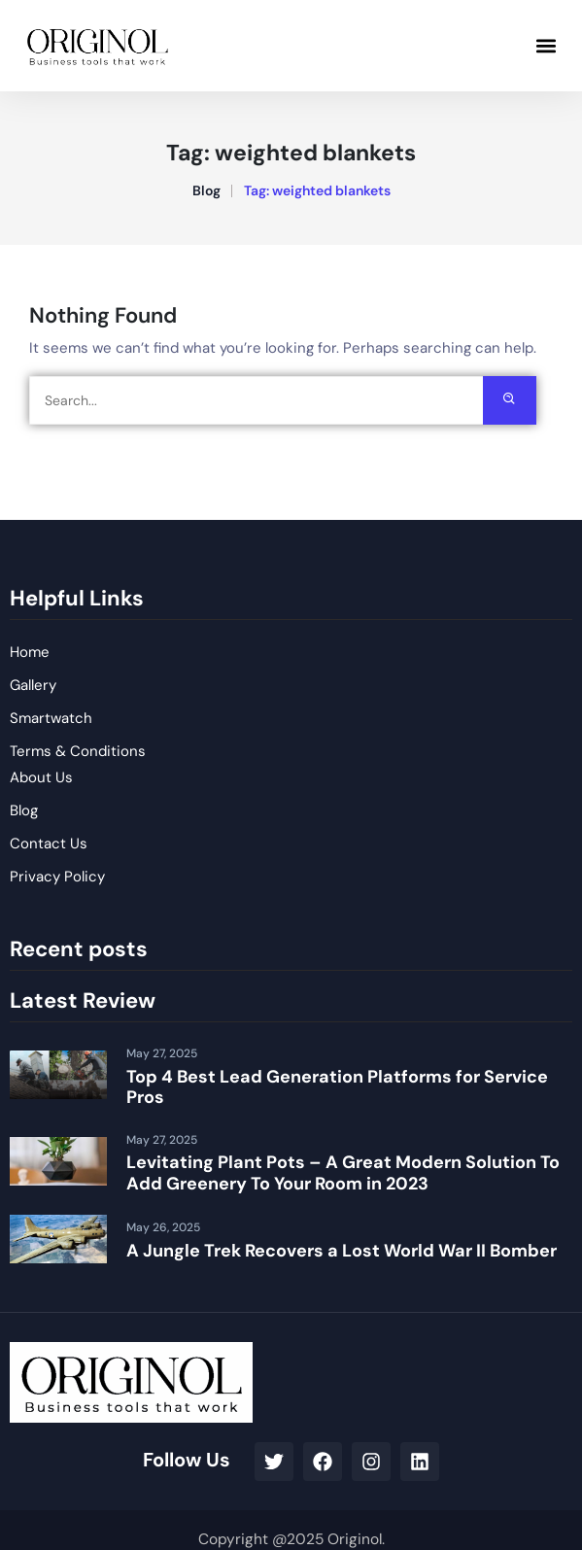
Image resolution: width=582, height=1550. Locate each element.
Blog (206, 190)
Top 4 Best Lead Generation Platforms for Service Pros (337, 1087)
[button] (547, 45)
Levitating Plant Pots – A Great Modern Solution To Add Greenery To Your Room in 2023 (343, 1173)
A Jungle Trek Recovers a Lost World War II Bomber (341, 1250)
